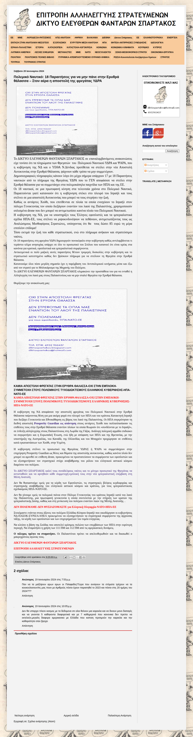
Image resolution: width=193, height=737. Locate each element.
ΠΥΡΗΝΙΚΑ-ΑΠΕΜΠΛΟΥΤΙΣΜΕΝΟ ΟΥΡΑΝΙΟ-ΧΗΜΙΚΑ (83, 57)
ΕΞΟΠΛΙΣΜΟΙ (59, 42)
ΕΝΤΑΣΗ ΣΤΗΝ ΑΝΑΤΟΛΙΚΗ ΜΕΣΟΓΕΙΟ (30, 42)
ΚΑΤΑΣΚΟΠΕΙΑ (55, 47)
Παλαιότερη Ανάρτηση (119, 715)
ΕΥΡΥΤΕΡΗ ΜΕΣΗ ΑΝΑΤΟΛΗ (84, 42)
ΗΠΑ (104, 42)
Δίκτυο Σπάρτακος (123, 37)
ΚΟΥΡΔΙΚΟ (143, 47)
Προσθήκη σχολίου (26, 633)
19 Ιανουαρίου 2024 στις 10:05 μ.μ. (53, 606)
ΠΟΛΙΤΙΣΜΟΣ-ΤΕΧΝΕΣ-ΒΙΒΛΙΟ (39, 57)
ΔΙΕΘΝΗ (106, 37)
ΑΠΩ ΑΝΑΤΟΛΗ (62, 37)
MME (20, 37)
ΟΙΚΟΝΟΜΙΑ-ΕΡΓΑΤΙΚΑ (162, 52)
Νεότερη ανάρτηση (24, 715)
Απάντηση (27, 595)
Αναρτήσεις (151, 165)
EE (12, 37)
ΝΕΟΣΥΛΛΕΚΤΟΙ (103, 52)
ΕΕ (138, 37)
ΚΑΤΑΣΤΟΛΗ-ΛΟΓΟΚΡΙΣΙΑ (79, 47)
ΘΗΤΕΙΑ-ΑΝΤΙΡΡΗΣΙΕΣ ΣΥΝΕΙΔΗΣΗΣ (129, 42)
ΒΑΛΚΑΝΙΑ (92, 37)
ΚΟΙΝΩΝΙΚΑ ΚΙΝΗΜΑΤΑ (122, 47)
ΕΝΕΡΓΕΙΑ (172, 37)
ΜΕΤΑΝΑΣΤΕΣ (65, 52)
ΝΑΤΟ (88, 52)
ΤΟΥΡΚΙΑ (15, 62)
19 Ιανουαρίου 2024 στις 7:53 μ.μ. (53, 579)
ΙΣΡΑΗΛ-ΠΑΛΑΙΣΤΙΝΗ (21, 47)
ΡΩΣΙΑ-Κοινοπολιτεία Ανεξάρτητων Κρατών (135, 57)
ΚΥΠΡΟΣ (157, 47)
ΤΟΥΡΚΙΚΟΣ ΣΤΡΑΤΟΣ (35, 62)
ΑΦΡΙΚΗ (79, 37)
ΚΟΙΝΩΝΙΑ (101, 47)
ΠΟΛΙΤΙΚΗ (16, 57)
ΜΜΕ (78, 52)
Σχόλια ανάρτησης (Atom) (41, 721)
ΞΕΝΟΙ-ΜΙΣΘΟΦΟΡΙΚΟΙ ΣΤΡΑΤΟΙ (131, 52)
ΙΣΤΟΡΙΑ (40, 47)
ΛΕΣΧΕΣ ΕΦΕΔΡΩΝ (44, 52)
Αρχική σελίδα (71, 715)
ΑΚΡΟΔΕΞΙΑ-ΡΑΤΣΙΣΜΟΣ (39, 37)
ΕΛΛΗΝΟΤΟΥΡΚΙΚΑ (153, 37)
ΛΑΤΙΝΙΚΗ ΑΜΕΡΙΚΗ (20, 52)
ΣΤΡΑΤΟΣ (165, 57)
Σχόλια (149, 171)
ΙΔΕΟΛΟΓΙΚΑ (157, 42)
